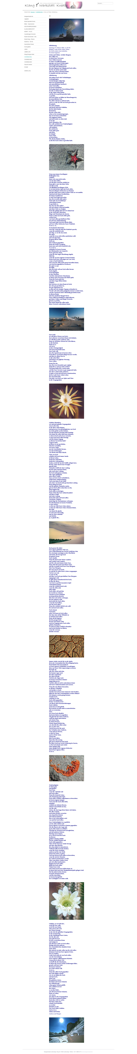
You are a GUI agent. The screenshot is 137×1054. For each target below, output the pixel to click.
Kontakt (26, 67)
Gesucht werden (28, 64)
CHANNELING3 (28, 62)
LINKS (25, 49)
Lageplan (26, 19)
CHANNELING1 (39, 12)
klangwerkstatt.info (28, 16)
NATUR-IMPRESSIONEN (30, 26)
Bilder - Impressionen (29, 24)
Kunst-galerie (27, 46)
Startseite (33, 12)
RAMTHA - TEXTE (28, 41)
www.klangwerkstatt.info (87, 1051)
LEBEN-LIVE (27, 51)
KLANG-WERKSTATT (29, 29)
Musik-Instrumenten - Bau (30, 36)
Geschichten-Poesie (29, 44)
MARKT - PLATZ (28, 31)
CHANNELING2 (28, 59)
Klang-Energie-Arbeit (29, 54)
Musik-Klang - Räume (29, 39)
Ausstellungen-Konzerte (29, 34)
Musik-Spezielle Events (29, 21)
